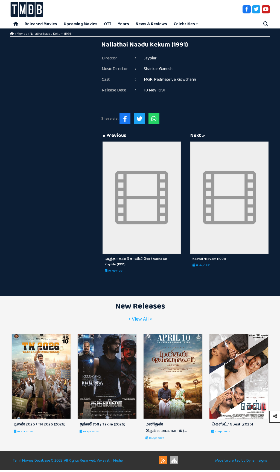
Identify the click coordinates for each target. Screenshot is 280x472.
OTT (107, 24)
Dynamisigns (256, 462)
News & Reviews (151, 24)
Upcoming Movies (80, 24)
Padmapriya (165, 81)
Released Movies (41, 24)
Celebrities (184, 24)
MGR (148, 81)
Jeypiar (150, 59)
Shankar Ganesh (158, 70)
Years (123, 24)
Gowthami (186, 81)
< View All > (140, 320)
